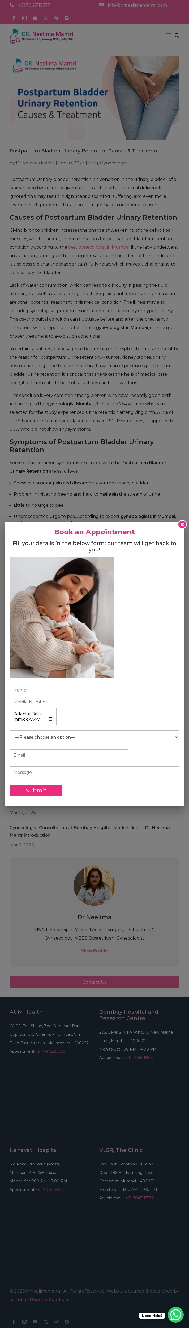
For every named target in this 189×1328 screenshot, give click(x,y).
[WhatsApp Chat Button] (176, 1315)
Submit (36, 790)
